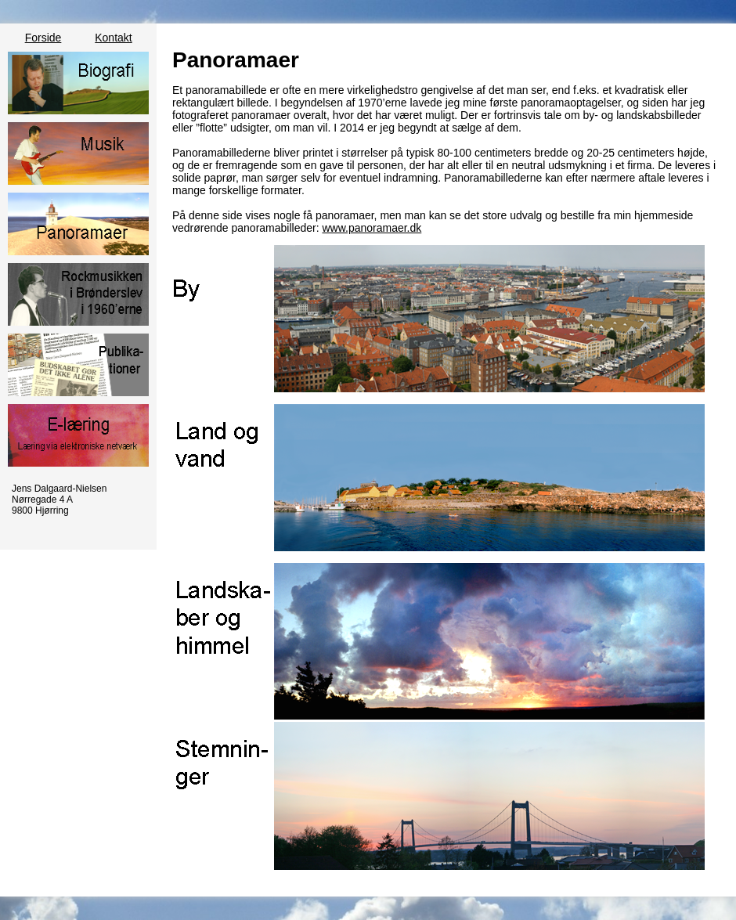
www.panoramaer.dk (371, 228)
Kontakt (113, 37)
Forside (43, 37)
